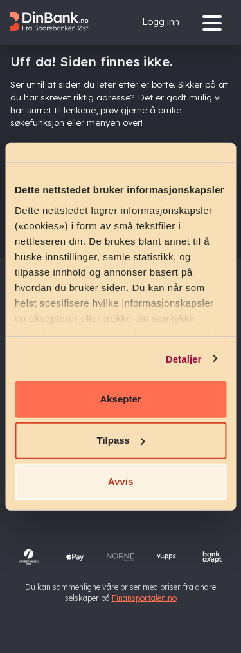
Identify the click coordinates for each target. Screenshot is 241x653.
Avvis (120, 481)
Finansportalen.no (144, 598)
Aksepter (120, 398)
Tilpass (121, 440)
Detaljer (184, 358)
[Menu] (215, 22)
